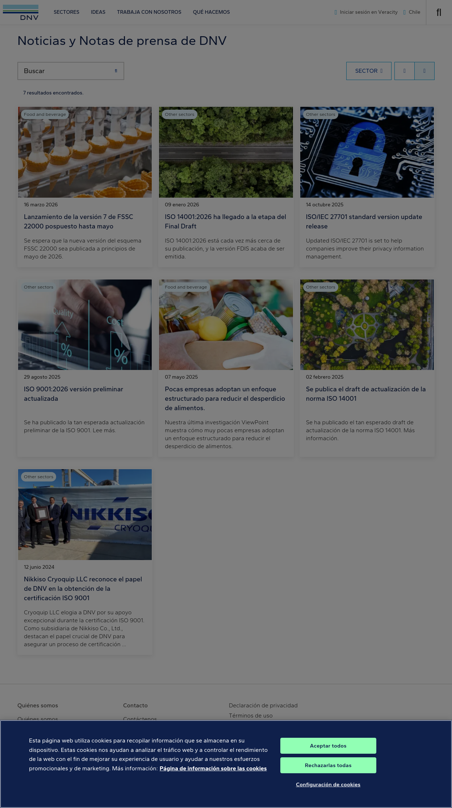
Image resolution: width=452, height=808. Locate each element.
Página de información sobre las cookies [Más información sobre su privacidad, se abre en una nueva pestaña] (213, 782)
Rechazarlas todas (328, 780)
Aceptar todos (328, 760)
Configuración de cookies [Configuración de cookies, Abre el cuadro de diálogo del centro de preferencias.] (328, 799)
